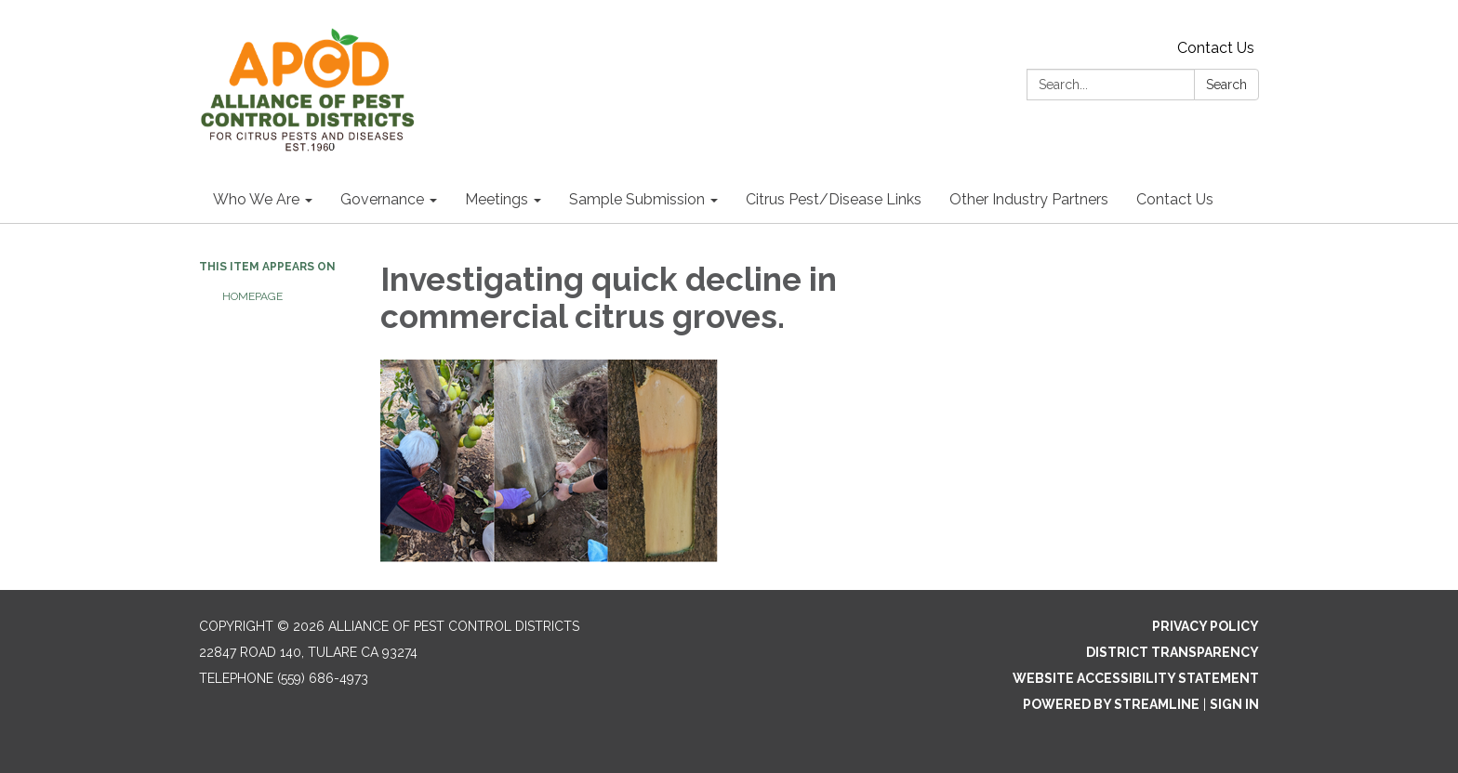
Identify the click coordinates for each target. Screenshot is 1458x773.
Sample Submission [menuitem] (637, 199)
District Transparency (1172, 652)
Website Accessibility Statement (1136, 678)
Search (1226, 84)
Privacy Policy (1205, 626)
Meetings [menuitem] (496, 199)
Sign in (1234, 704)
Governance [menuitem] (382, 199)
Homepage (252, 296)
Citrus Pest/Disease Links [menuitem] (833, 199)
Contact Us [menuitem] (1174, 199)
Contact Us (1215, 48)
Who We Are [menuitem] (256, 199)
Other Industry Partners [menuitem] (1028, 199)
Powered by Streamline (1111, 704)
